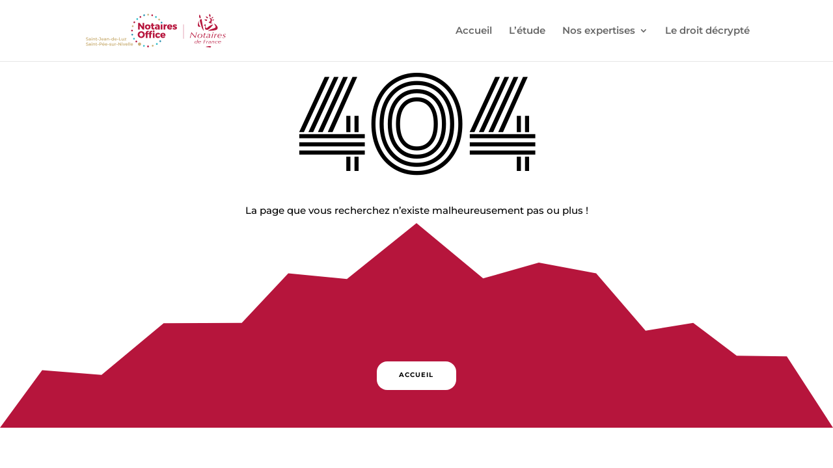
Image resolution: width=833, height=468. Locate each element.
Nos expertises (598, 31)
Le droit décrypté (707, 31)
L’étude (527, 31)
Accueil (474, 31)
